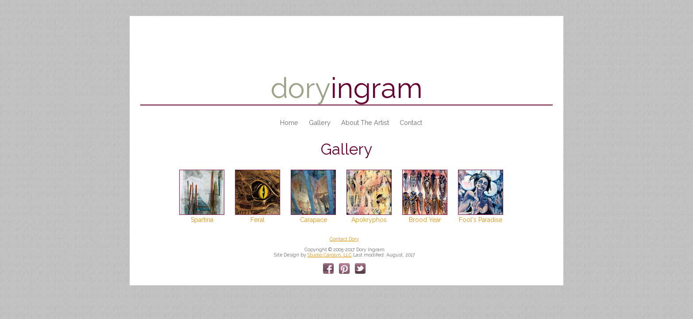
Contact (411, 122)
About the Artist (365, 122)
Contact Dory (344, 238)
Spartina (202, 219)
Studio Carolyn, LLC (330, 254)
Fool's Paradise (480, 219)
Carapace (313, 219)
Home (289, 122)
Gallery (320, 122)
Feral (257, 219)
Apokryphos (369, 219)
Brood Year (425, 219)
